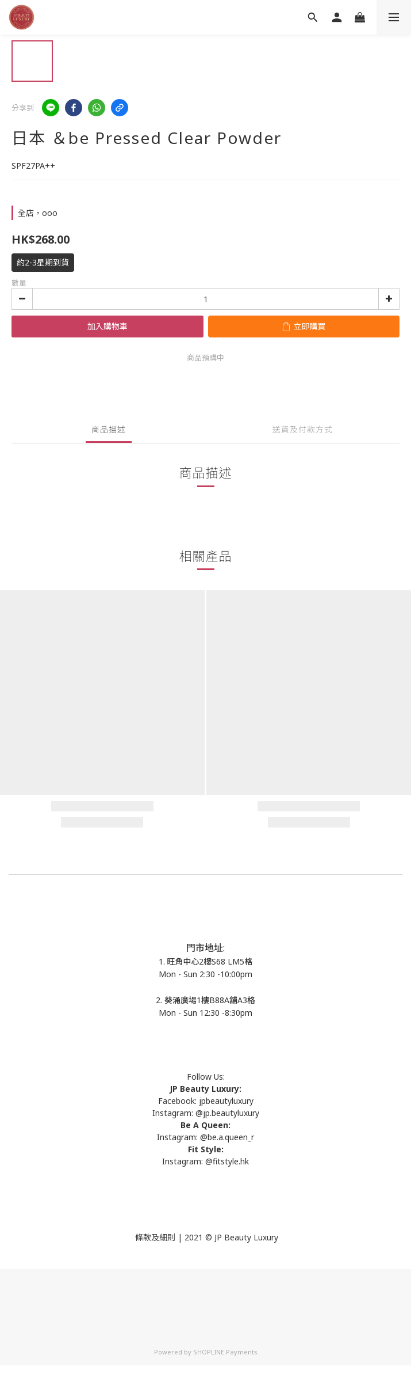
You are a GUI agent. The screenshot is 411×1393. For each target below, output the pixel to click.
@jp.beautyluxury (227, 1112)
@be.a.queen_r (227, 1137)
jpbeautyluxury (225, 1100)
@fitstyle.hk (227, 1161)
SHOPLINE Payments (225, 1352)
